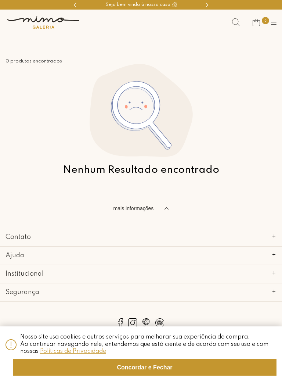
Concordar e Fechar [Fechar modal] (144, 367)
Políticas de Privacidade (73, 351)
